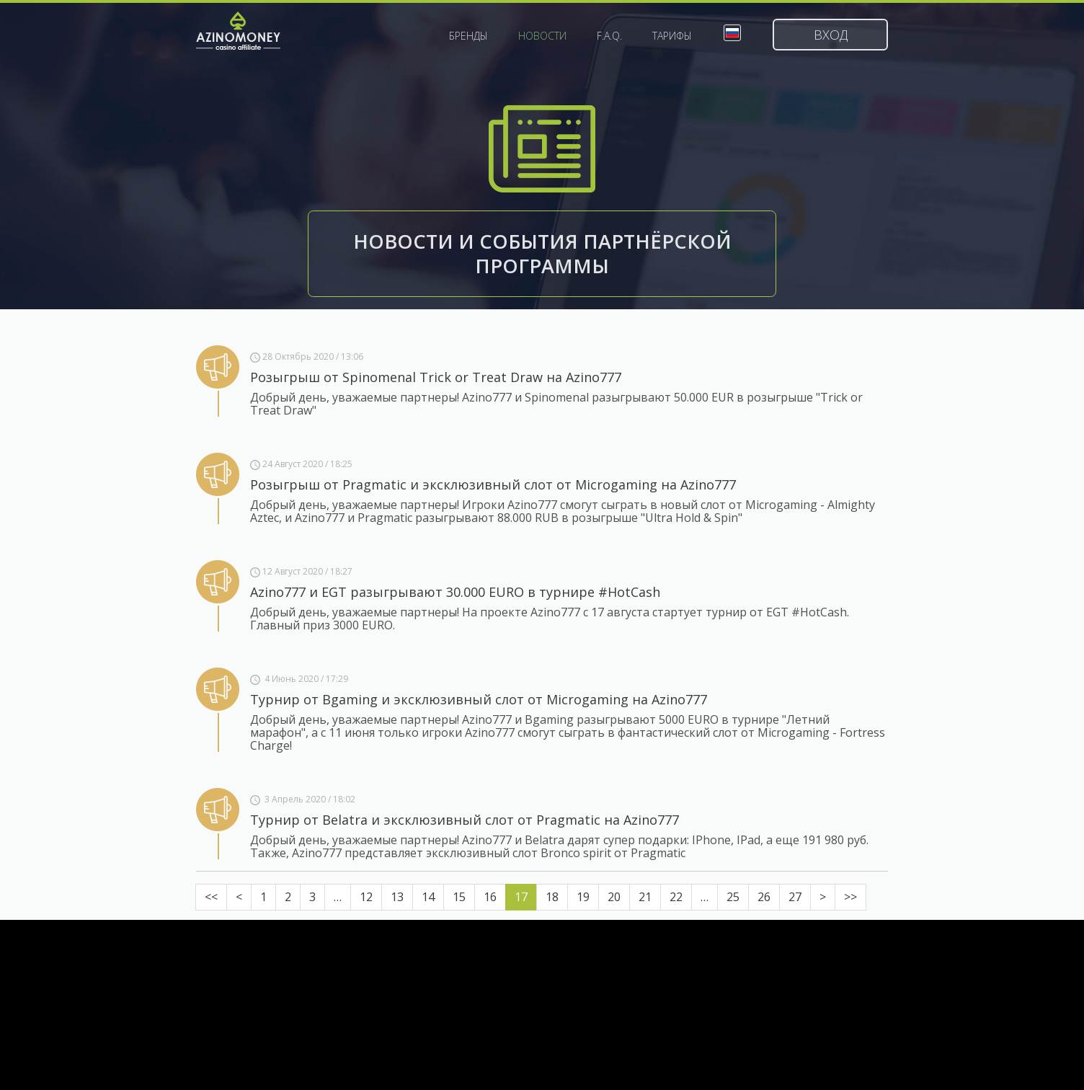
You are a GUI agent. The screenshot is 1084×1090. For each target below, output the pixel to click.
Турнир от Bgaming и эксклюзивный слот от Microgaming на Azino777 (478, 699)
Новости (542, 36)
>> (850, 897)
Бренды (468, 36)
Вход (831, 34)
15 (459, 897)
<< (211, 897)
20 (614, 897)
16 (490, 897)
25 (733, 897)
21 (645, 897)
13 (397, 897)
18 (552, 897)
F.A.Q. (609, 36)
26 (764, 897)
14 (428, 897)
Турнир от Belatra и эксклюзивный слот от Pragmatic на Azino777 (464, 819)
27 (794, 897)
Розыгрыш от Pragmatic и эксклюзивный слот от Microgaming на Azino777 (493, 484)
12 (366, 897)
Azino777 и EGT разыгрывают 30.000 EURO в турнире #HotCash (455, 592)
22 (676, 897)
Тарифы (672, 36)
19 (583, 897)
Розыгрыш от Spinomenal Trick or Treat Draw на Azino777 (435, 377)
